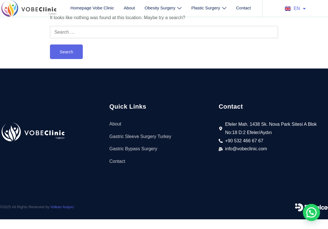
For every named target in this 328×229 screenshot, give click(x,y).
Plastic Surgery (208, 7)
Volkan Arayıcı (62, 207)
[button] (311, 212)
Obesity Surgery (163, 7)
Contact (243, 7)
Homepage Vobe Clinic (92, 7)
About (129, 7)
